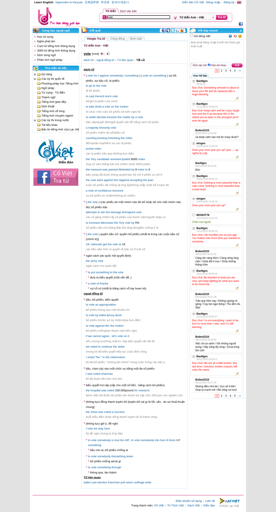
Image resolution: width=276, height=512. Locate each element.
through (116, 467)
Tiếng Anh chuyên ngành (57, 115)
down (129, 456)
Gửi (237, 65)
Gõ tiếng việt (201, 36)
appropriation (107, 304)
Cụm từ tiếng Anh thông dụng (56, 46)
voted (93, 346)
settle (92, 117)
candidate (103, 159)
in (104, 357)
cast (91, 96)
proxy (111, 315)
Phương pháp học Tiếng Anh (59, 83)
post (119, 315)
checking (114, 138)
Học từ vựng (45, 36)
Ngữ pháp (47, 88)
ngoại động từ (105, 60)
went (100, 180)
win (103, 212)
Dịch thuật (47, 106)
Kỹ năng (46, 74)
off (127, 440)
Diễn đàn (209, 505)
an (97, 304)
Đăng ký (229, 2)
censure (118, 190)
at (120, 244)
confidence (104, 190)
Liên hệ (210, 501)
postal (90, 148)
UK (88, 244)
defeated (125, 169)
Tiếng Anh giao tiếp (53, 101)
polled (126, 159)
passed (113, 169)
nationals (96, 244)
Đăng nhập (213, 2)
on (150, 75)
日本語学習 (92, 2)
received (115, 159)
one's (108, 96)
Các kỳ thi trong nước (55, 120)
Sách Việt (193, 505)
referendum (117, 357)
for (95, 75)
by (132, 117)
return (129, 482)
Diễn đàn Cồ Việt (193, 2)
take (91, 106)
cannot (97, 336)
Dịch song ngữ (46, 55)
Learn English (43, 2)
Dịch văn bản (128, 11)
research (144, 390)
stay (100, 428)
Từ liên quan (125, 60)
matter (126, 117)
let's (114, 336)
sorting (102, 138)
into (157, 440)
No (98, 357)
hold (98, 106)
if (86, 336)
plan (150, 180)
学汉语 (105, 2)
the (98, 85)
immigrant (129, 212)
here (107, 428)
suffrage (139, 482)
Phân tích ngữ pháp (49, 59)
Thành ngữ (48, 97)
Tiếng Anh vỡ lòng (52, 111)
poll (123, 482)
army (94, 260)
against (104, 75)
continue (106, 346)
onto (172, 440)
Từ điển (110, 11)
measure (96, 169)
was (105, 169)
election (102, 482)
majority (93, 127)
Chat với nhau (218, 65)
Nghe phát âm (46, 41)
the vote (93, 234)
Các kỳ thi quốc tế (52, 78)
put (93, 272)
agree (105, 336)
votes (128, 138)
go (90, 85)
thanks (104, 283)
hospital (95, 390)
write (148, 482)
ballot (102, 315)
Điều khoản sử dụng (189, 501)
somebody (116, 75)
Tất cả (140, 60)
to (87, 85)
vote (90, 75)
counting (91, 138)
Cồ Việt (159, 505)
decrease (107, 222)
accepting (136, 180)
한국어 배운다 (120, 2)
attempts (91, 212)
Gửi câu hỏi (200, 65)
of (95, 190)
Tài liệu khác (49, 124)
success (119, 412)
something (132, 75)
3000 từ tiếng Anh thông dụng (56, 50)
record (100, 96)
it (128, 336)
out (117, 440)
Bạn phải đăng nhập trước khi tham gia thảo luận (216, 51)
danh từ (89, 60)
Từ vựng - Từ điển (53, 92)
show (94, 412)
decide (101, 117)
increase (94, 222)
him (116, 180)
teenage (116, 212)
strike (121, 346)
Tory (93, 159)
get (105, 244)
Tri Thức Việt (175, 505)
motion (124, 106)
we (90, 336)
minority (105, 127)
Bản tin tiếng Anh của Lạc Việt (60, 129)
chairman (107, 373)
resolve (112, 117)
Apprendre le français (69, 2)
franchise (114, 482)
